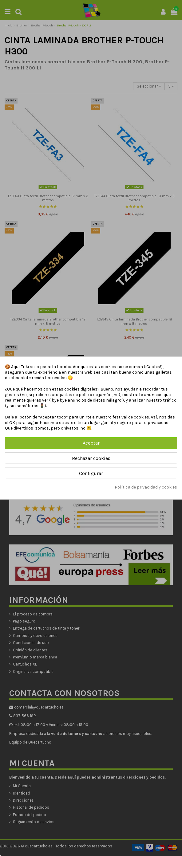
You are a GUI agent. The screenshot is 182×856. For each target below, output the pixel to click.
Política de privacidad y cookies (146, 487)
